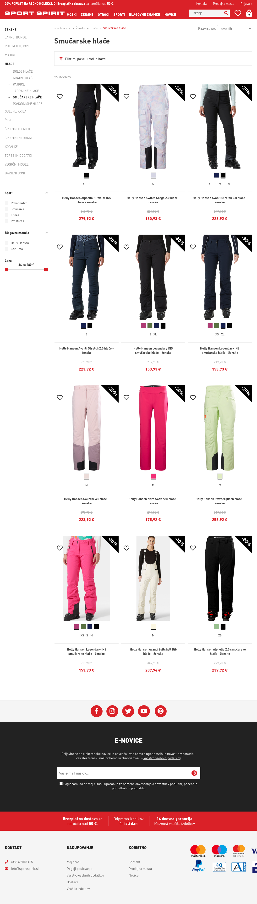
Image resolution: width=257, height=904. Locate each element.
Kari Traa (17, 249)
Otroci (103, 14)
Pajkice (19, 84)
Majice (10, 55)
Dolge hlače (23, 71)
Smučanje (17, 209)
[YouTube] (144, 711)
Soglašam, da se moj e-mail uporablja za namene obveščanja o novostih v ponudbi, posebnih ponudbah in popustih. (130, 785)
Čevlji (10, 120)
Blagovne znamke (144, 14)
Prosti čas (17, 221)
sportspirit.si (62, 28)
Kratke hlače (23, 78)
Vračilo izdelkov (78, 888)
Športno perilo (17, 129)
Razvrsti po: (207, 28)
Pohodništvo (19, 203)
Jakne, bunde (16, 37)
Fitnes (15, 215)
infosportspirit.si (25, 868)
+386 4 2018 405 (22, 862)
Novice (170, 14)
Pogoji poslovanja (79, 868)
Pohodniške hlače (27, 104)
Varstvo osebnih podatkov (161, 758)
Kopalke (11, 147)
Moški (72, 14)
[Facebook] (97, 711)
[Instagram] (112, 711)
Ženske (87, 14)
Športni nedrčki (18, 138)
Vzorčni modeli (17, 164)
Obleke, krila (15, 111)
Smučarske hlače (27, 97)
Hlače (9, 64)
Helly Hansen (20, 243)
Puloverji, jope (17, 46)
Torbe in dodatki (18, 155)
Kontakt (201, 3)
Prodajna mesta (223, 3)
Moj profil (74, 862)
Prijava (246, 3)
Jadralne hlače (26, 91)
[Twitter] (128, 711)
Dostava (72, 882)
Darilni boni (15, 173)
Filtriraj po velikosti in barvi (85, 58)
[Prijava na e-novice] (194, 773)
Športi (119, 14)
